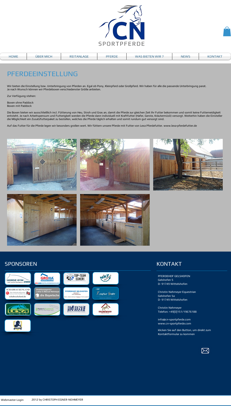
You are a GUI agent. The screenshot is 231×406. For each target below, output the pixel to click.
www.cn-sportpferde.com (174, 323)
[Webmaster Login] (12, 400)
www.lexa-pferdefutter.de (180, 125)
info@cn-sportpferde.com (174, 319)
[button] (227, 31)
